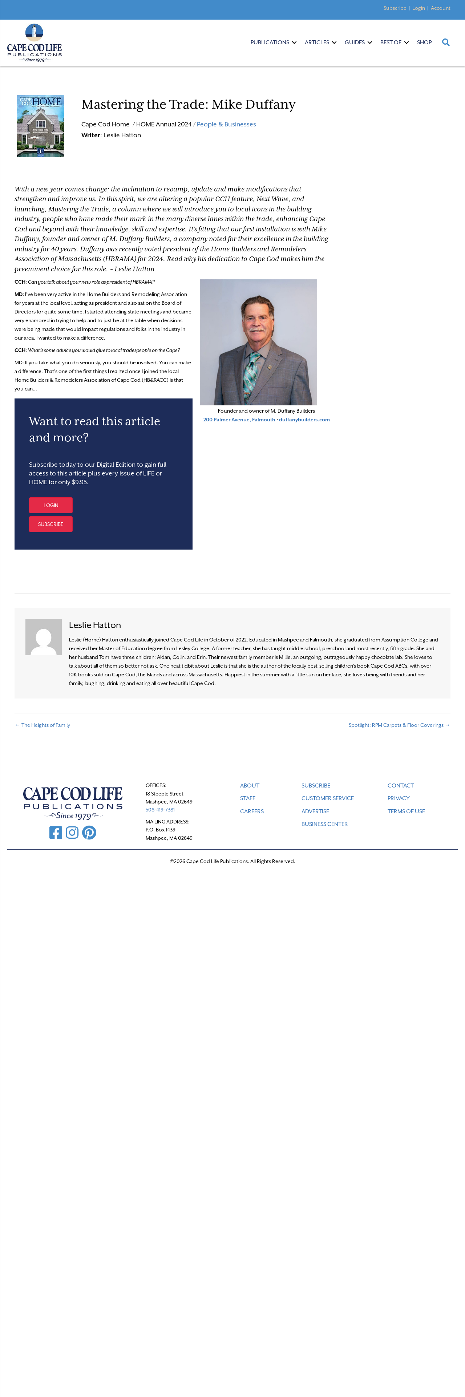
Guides (355, 42)
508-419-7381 (160, 810)
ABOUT (249, 785)
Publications (270, 42)
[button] (51, 505)
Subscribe (395, 8)
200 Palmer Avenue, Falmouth (239, 419)
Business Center (325, 824)
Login (418, 8)
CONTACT (401, 785)
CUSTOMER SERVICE (328, 798)
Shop (424, 42)
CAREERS (252, 811)
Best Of (390, 42)
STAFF (247, 798)
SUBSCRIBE (316, 785)
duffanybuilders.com (304, 419)
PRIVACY (399, 798)
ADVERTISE (315, 811)
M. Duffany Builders (139, 239)
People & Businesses (226, 124)
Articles (317, 42)
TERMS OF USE (406, 811)
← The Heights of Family (43, 725)
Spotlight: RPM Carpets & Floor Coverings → (399, 725)
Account (440, 8)
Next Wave (272, 199)
